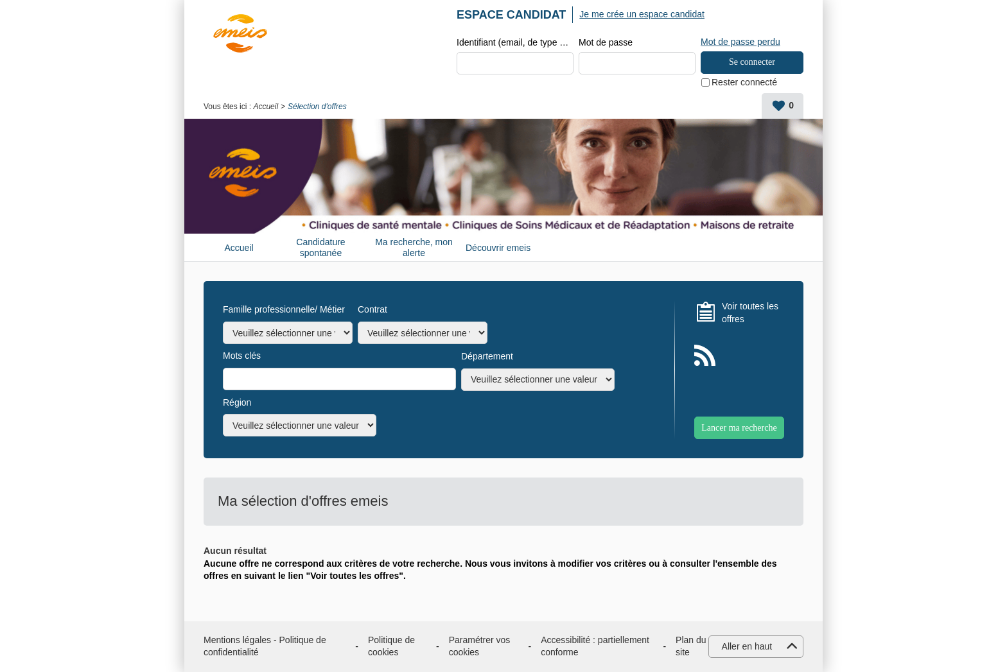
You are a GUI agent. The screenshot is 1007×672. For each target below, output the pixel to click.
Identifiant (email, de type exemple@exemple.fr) (515, 42)
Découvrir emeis (498, 248)
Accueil (265, 106)
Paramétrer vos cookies (480, 646)
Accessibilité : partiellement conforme (595, 646)
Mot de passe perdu (740, 42)
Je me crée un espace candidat (642, 14)
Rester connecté (744, 82)
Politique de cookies (391, 646)
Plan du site (691, 646)
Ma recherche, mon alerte (414, 247)
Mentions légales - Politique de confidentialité (265, 646)
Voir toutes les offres (750, 312)
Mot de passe (606, 42)
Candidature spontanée (320, 247)
